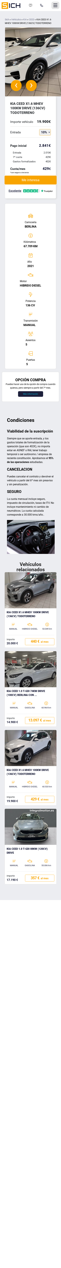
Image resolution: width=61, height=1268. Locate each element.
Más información (30, 394)
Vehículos (16, 19)
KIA (25, 19)
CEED (31, 19)
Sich (7, 19)
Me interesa (30, 180)
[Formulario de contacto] (30, 5)
